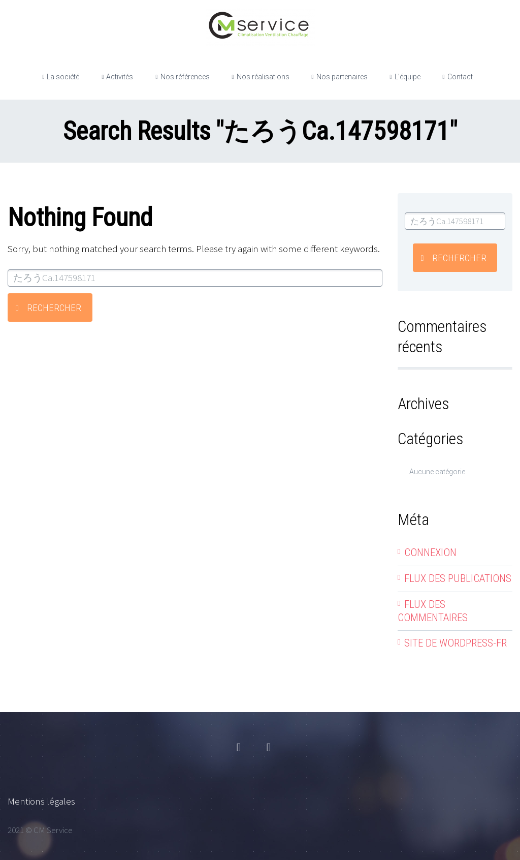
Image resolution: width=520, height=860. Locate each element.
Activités (119, 77)
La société (63, 77)
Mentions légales (41, 801)
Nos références (185, 77)
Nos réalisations (263, 77)
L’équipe (407, 77)
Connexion (430, 552)
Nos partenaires (342, 77)
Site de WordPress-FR (455, 643)
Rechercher (54, 308)
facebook (238, 747)
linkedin (268, 747)
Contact (460, 77)
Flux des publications (457, 578)
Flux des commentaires (433, 611)
